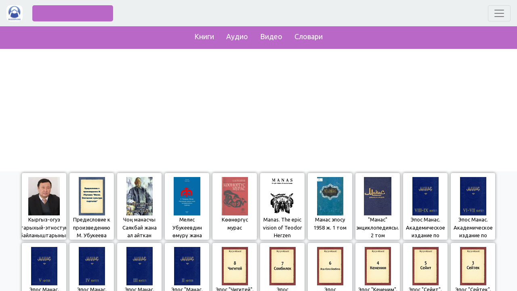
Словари (308, 36)
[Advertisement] (258, 108)
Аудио (237, 36)
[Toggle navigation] (499, 13)
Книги (204, 36)
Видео (271, 36)
